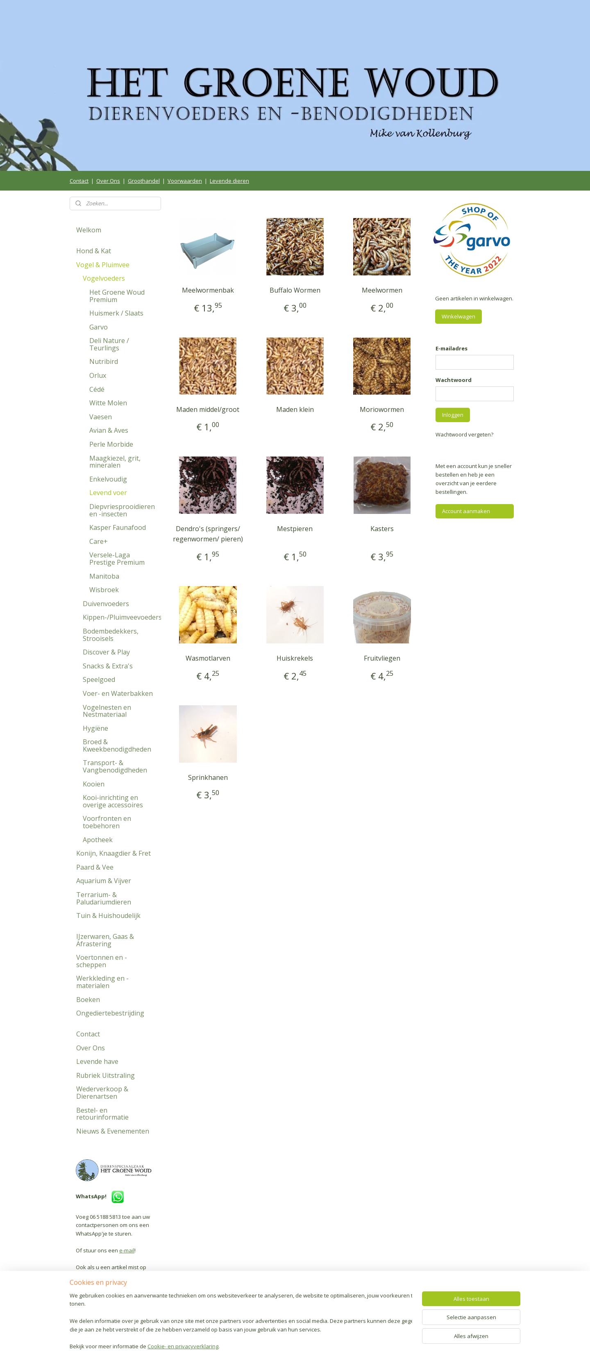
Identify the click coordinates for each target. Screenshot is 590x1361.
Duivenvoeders (106, 603)
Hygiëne (95, 728)
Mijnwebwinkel (389, 1346)
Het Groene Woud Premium (117, 296)
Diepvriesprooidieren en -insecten (122, 510)
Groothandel (144, 180)
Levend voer (108, 492)
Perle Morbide (111, 444)
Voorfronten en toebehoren (107, 822)
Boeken (88, 999)
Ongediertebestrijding (110, 1013)
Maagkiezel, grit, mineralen (115, 462)
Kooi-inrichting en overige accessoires (113, 801)
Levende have (97, 1061)
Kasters (382, 528)
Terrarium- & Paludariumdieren (103, 898)
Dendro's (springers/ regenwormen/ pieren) (208, 534)
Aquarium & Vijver (103, 880)
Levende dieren (229, 180)
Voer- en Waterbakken (118, 693)
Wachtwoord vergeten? (464, 434)
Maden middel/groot (207, 409)
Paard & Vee (94, 867)
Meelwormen (382, 290)
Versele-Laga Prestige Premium (117, 558)
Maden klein (295, 409)
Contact (79, 180)
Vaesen (100, 416)
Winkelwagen (458, 316)
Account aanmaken (466, 511)
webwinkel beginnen (317, 1346)
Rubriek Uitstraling (105, 1075)
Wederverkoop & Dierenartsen (102, 1092)
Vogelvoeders (104, 278)
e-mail (126, 1250)
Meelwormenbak (208, 290)
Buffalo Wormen (295, 290)
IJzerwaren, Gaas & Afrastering (105, 940)
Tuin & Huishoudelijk (108, 915)
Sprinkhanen (208, 777)
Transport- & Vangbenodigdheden (115, 766)
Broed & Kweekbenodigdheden (117, 745)
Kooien (93, 783)
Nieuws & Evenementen (112, 1131)
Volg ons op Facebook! (110, 1305)
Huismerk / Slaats (116, 313)
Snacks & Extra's (108, 665)
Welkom (88, 229)
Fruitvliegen (382, 658)
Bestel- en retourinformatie (102, 1114)
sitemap (269, 1346)
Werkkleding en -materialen (102, 982)
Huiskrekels (295, 658)
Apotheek (98, 839)
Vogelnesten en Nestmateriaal (107, 711)
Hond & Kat (93, 250)
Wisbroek (104, 589)
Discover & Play (106, 652)
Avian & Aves (108, 430)
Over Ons (108, 180)
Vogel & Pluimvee (102, 264)
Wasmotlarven (208, 658)
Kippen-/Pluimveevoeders (122, 617)
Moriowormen (382, 409)
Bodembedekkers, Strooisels (110, 635)
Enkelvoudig (108, 479)
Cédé (96, 389)
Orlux (97, 375)
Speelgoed (99, 679)
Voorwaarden (185, 180)
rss (286, 1346)
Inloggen (452, 414)
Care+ (98, 541)
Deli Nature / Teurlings (109, 344)
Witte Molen (108, 402)
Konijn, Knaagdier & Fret (113, 853)
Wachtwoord (454, 380)
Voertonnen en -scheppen (101, 961)
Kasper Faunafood (117, 527)
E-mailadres (451, 348)
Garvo (98, 327)
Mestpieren (295, 528)
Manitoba (104, 576)
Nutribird (103, 361)
